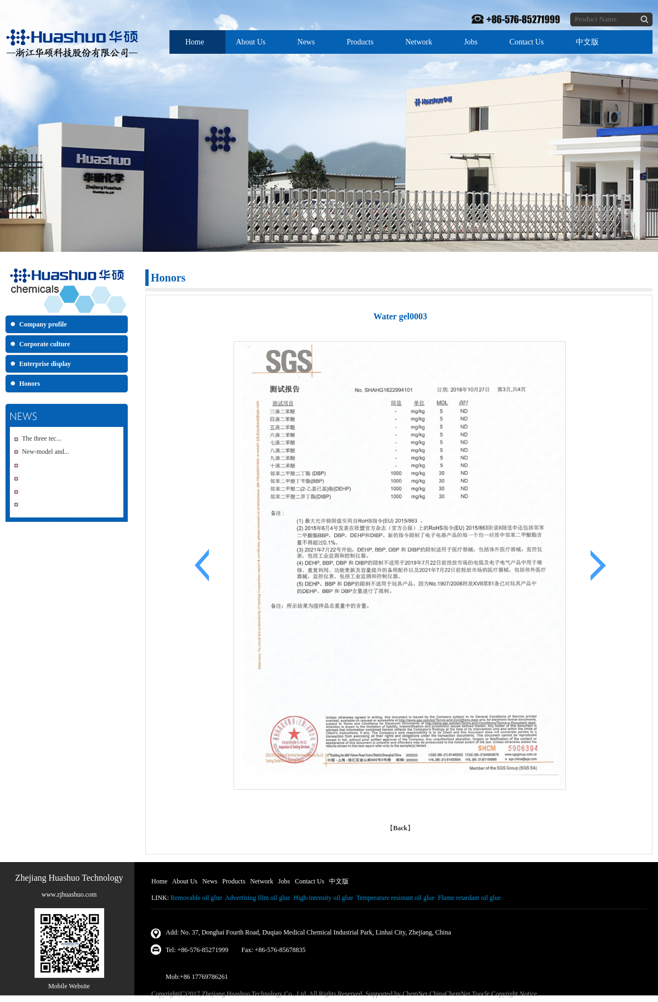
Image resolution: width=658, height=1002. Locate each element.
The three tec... (41, 438)
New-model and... (45, 451)
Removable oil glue (196, 898)
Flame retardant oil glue (469, 898)
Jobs (471, 42)
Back (400, 828)
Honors (29, 383)
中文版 (587, 42)
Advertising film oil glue (257, 898)
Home (194, 42)
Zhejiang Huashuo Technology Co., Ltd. (255, 994)
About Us (250, 42)
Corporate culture (44, 344)
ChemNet (415, 994)
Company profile (43, 324)
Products (360, 42)
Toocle (480, 994)
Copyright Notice (514, 994)
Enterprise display (45, 364)
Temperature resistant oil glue (395, 898)
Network (418, 42)
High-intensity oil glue (323, 898)
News (306, 42)
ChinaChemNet (449, 994)
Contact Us (526, 42)
